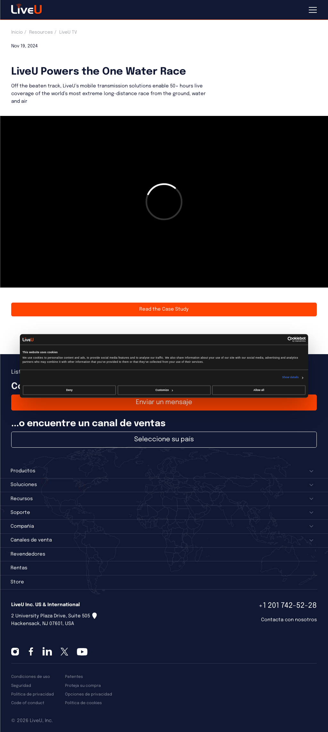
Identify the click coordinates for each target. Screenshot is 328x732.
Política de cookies (83, 703)
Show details (290, 377)
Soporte (20, 512)
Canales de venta (31, 540)
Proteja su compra (83, 686)
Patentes (74, 677)
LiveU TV (68, 32)
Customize (164, 390)
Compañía (22, 526)
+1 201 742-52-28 (287, 605)
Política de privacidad (32, 694)
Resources (41, 32)
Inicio (17, 32)
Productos (23, 471)
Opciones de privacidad (88, 694)
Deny (69, 390)
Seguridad (21, 686)
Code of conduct (27, 703)
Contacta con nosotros (289, 619)
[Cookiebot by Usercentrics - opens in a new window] (278, 339)
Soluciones (24, 484)
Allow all (258, 390)
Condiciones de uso (30, 677)
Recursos (22, 498)
